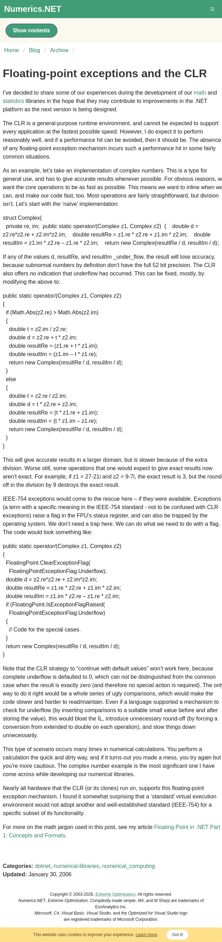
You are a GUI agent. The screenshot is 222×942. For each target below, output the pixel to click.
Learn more (146, 934)
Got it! (177, 934)
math (200, 93)
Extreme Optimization (115, 894)
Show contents (31, 30)
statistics (13, 101)
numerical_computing (128, 866)
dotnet (42, 866)
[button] (213, 9)
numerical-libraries (76, 866)
